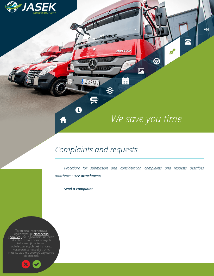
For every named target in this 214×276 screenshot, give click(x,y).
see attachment (87, 175)
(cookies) (15, 237)
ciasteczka (41, 234)
